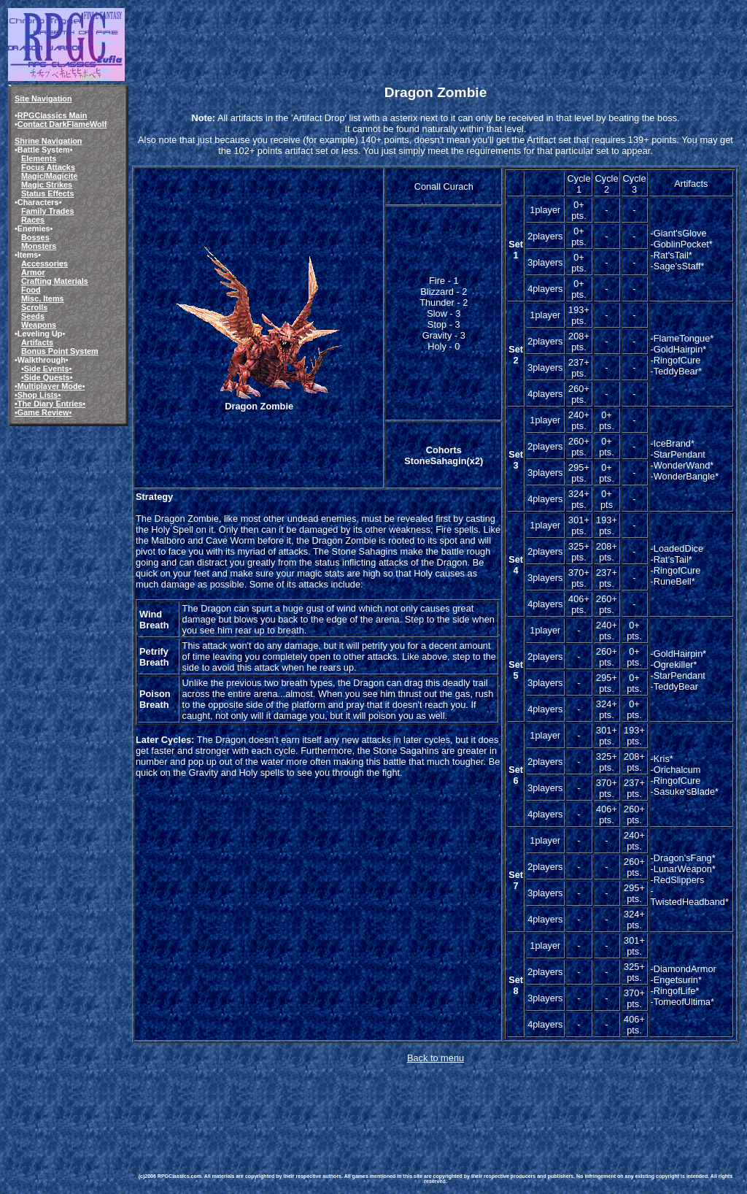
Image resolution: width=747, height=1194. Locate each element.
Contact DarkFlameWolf (62, 124)
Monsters (38, 246)
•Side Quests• (46, 377)
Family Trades (47, 211)
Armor (33, 272)
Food (31, 289)
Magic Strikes (46, 184)
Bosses (35, 237)
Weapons (38, 324)
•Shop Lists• (38, 394)
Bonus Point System (59, 351)
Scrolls (34, 307)
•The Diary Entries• (50, 403)
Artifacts (37, 342)
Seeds (32, 316)
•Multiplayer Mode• (50, 386)
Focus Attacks (48, 167)
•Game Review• (43, 412)
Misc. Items (42, 298)
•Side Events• (46, 368)
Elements (38, 158)
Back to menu (435, 1057)
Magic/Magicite (49, 176)
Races (32, 219)
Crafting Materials (54, 281)
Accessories (44, 263)
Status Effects (47, 193)
